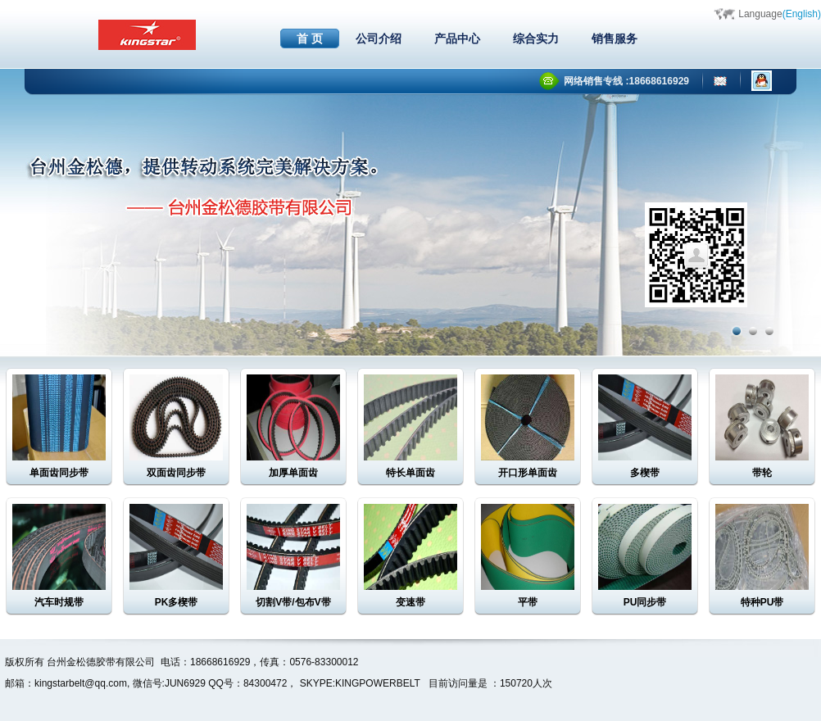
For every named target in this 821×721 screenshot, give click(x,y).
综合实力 (536, 38)
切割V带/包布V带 (293, 602)
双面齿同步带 (176, 472)
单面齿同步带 (58, 472)
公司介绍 (378, 38)
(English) (801, 14)
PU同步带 (645, 602)
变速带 (410, 602)
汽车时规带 (59, 602)
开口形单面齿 (527, 472)
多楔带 (645, 472)
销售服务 (614, 38)
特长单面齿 (410, 472)
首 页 (310, 38)
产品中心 (457, 38)
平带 (528, 602)
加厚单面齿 (293, 472)
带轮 (762, 472)
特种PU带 (762, 602)
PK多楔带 (176, 602)
